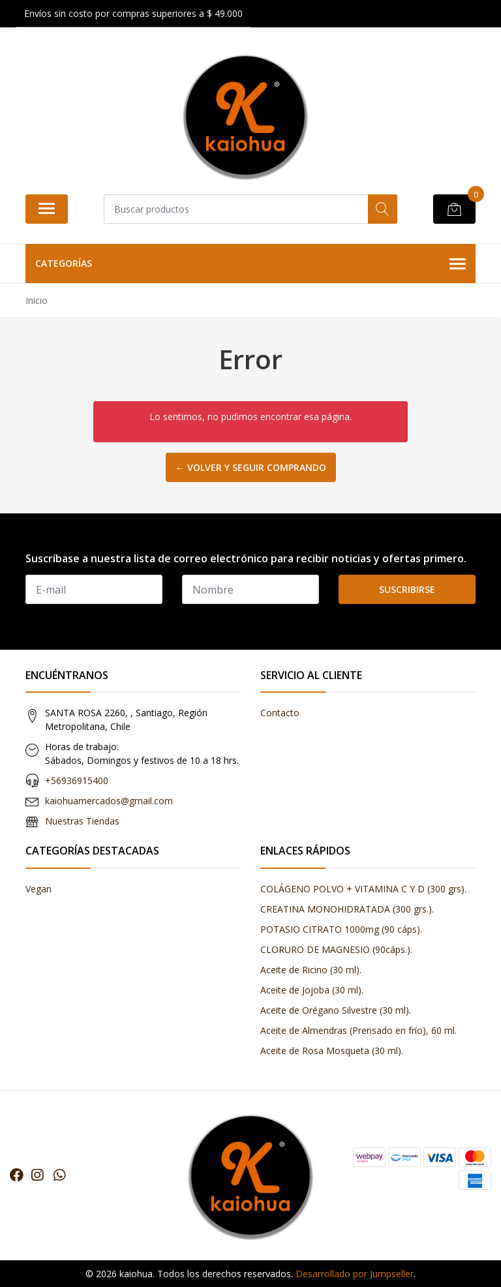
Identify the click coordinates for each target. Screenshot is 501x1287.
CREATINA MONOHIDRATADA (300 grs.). (347, 909)
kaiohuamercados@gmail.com (109, 801)
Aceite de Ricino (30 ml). (310, 969)
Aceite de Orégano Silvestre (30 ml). (335, 1010)
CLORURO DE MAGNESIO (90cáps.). (336, 949)
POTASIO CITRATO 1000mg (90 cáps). (341, 929)
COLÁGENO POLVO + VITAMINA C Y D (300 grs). (363, 889)
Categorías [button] (250, 264)
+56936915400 (76, 780)
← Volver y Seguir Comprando (250, 467)
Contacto (279, 712)
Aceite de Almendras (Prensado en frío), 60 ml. (358, 1030)
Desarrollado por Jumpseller (355, 1273)
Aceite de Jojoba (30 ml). (311, 990)
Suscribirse (407, 589)
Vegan (38, 889)
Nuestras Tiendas (82, 821)
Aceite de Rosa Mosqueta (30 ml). (331, 1050)
